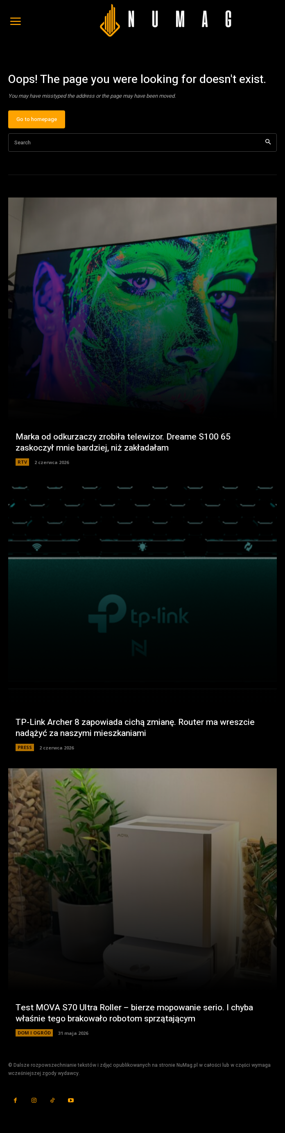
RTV (22, 462)
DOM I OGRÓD (34, 1033)
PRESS (25, 747)
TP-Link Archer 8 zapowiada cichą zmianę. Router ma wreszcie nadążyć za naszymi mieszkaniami (135, 728)
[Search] (268, 142)
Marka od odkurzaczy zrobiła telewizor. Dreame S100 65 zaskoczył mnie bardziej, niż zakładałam (123, 442)
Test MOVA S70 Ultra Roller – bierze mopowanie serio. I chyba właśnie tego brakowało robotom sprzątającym (134, 1013)
